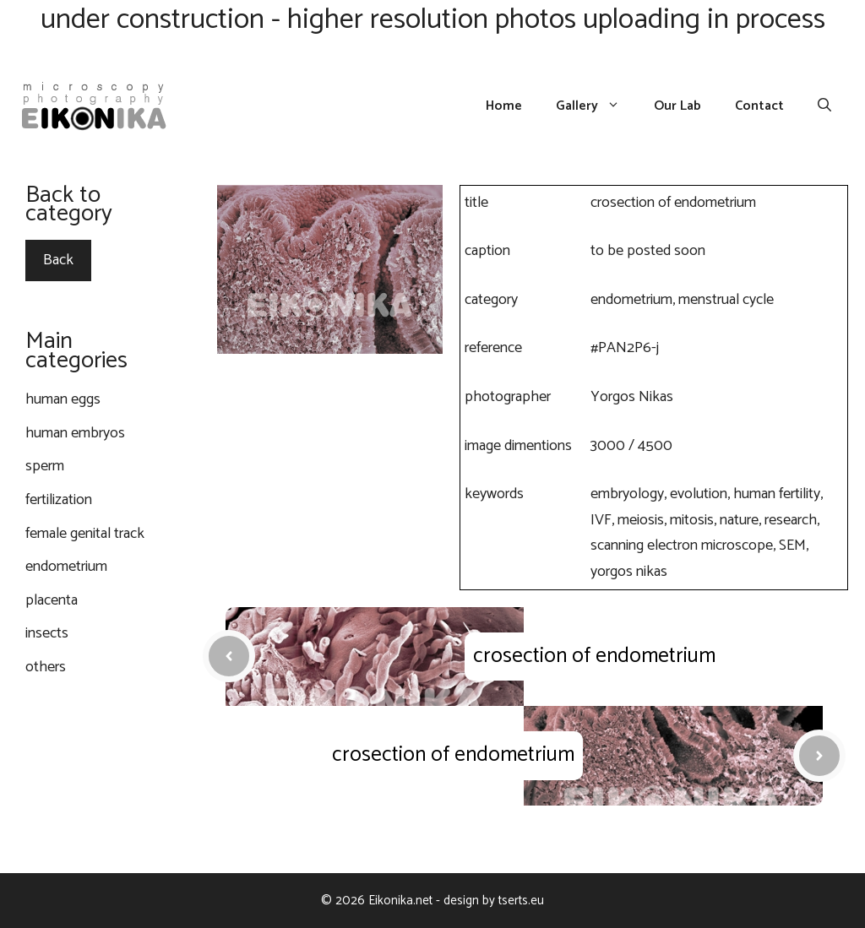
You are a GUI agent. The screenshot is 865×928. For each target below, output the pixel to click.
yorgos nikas (628, 571)
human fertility (776, 494)
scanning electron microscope (681, 545)
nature (739, 520)
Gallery (596, 106)
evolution (698, 494)
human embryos (75, 433)
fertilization (58, 500)
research (790, 520)
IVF (601, 520)
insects (46, 633)
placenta (51, 600)
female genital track (84, 533)
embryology (627, 494)
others (45, 667)
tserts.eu (521, 900)
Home (504, 106)
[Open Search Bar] (824, 106)
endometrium (631, 299)
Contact (759, 106)
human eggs (63, 399)
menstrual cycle (726, 299)
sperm (44, 466)
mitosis (692, 520)
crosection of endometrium (594, 656)
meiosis (640, 520)
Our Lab (677, 106)
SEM (792, 545)
